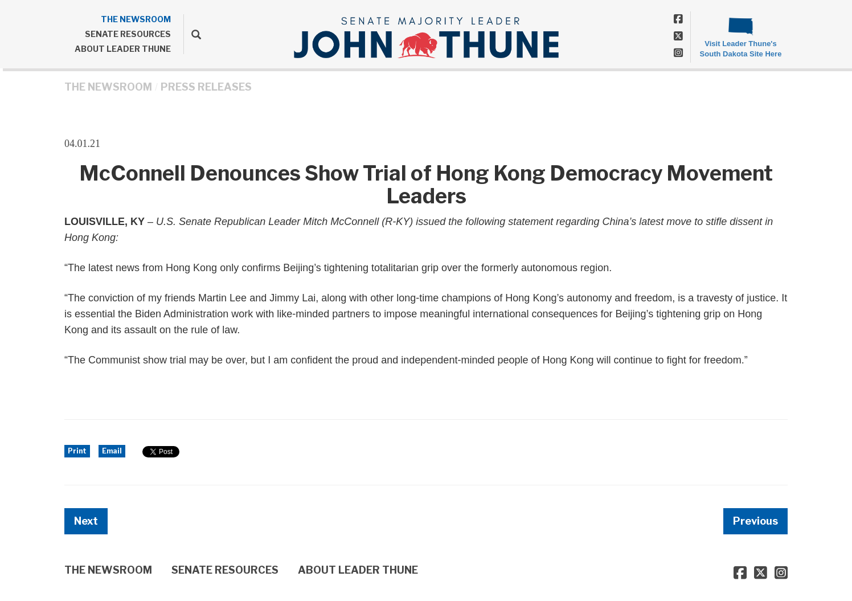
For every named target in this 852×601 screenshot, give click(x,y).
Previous (755, 521)
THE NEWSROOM (136, 19)
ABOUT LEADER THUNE (123, 49)
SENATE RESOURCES (128, 34)
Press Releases (206, 87)
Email (112, 451)
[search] (192, 34)
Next (86, 521)
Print (77, 451)
